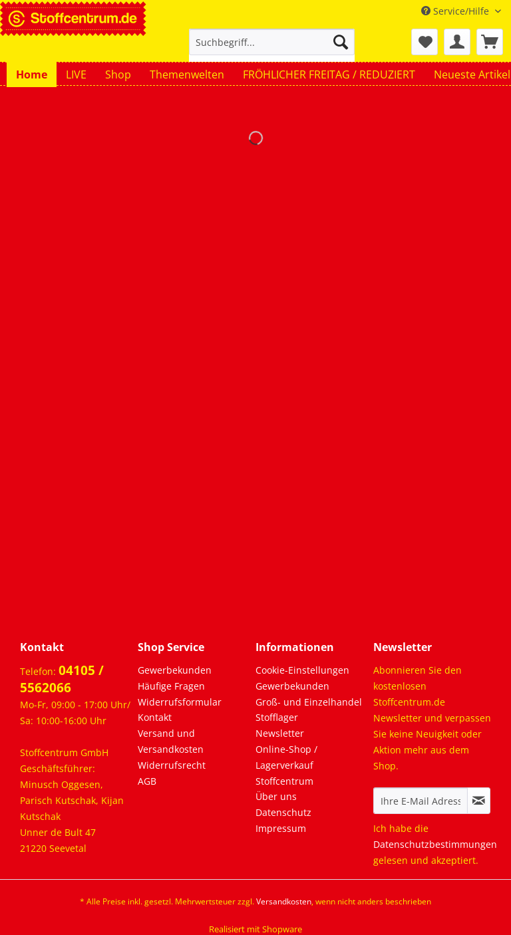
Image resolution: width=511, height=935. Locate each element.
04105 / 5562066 (62, 679)
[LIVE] (76, 74)
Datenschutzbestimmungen (435, 844)
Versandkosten (283, 901)
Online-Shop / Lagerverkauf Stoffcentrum (286, 765)
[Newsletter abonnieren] (478, 800)
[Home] (32, 74)
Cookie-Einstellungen (302, 670)
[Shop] (118, 74)
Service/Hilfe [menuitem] (456, 11)
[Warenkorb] (489, 42)
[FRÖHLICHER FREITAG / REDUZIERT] (329, 74)
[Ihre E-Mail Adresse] (420, 800)
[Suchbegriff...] (272, 42)
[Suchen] (341, 42)
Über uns (276, 796)
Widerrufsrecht (172, 765)
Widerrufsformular (180, 702)
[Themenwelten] (187, 74)
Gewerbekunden (175, 670)
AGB (147, 781)
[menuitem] (272, 48)
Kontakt (155, 717)
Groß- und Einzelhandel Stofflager (309, 710)
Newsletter (280, 733)
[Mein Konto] (457, 42)
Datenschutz (283, 812)
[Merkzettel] (424, 42)
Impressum (281, 828)
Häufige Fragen (171, 686)
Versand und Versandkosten (171, 741)
